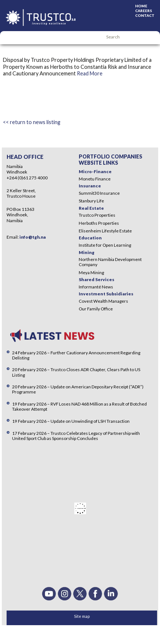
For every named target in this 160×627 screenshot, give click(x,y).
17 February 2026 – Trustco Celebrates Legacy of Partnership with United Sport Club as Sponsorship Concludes (76, 435)
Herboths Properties (99, 223)
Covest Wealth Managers (103, 301)
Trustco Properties (97, 215)
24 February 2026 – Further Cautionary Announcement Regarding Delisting (76, 355)
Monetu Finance (95, 179)
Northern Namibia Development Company (110, 262)
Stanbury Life (91, 201)
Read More (90, 73)
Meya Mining (91, 272)
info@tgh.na (32, 237)
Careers (143, 10)
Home (141, 6)
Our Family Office (96, 308)
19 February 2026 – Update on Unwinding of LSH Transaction (71, 421)
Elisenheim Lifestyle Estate (105, 231)
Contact (145, 15)
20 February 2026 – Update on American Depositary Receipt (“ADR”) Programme (78, 389)
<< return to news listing (31, 122)
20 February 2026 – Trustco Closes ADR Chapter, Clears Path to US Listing (76, 372)
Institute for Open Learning (105, 245)
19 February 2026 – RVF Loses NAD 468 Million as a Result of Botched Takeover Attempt (79, 406)
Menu (9, 37)
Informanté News (96, 287)
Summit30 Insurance (99, 193)
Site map (82, 616)
